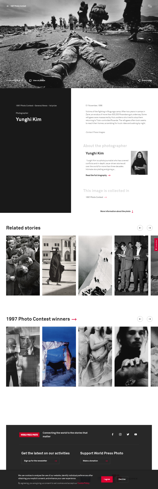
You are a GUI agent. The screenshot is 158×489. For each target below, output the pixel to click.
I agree (107, 479)
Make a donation (90, 461)
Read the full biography (96, 175)
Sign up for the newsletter (35, 461)
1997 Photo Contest (18, 6)
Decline (122, 479)
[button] (140, 228)
